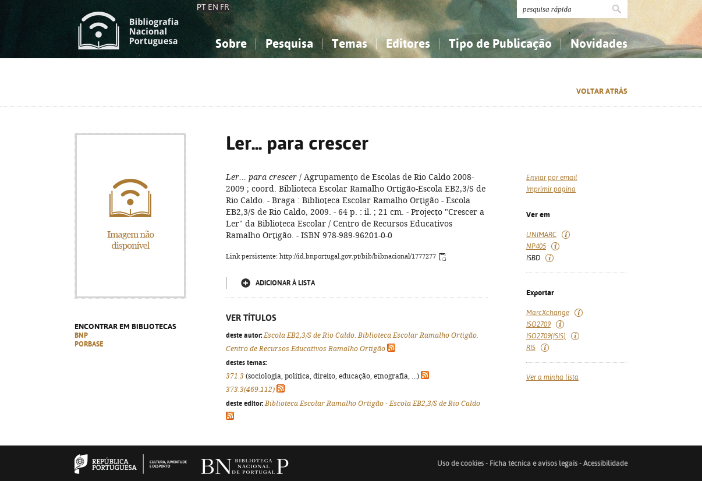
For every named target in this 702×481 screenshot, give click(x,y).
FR (224, 7)
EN (213, 7)
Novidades (598, 43)
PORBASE (89, 344)
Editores (408, 43)
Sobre (231, 43)
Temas (349, 43)
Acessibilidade (605, 463)
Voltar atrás (601, 91)
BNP (81, 335)
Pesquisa (289, 43)
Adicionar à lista (285, 283)
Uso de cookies (460, 463)
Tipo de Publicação (500, 43)
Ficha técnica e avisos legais (533, 463)
